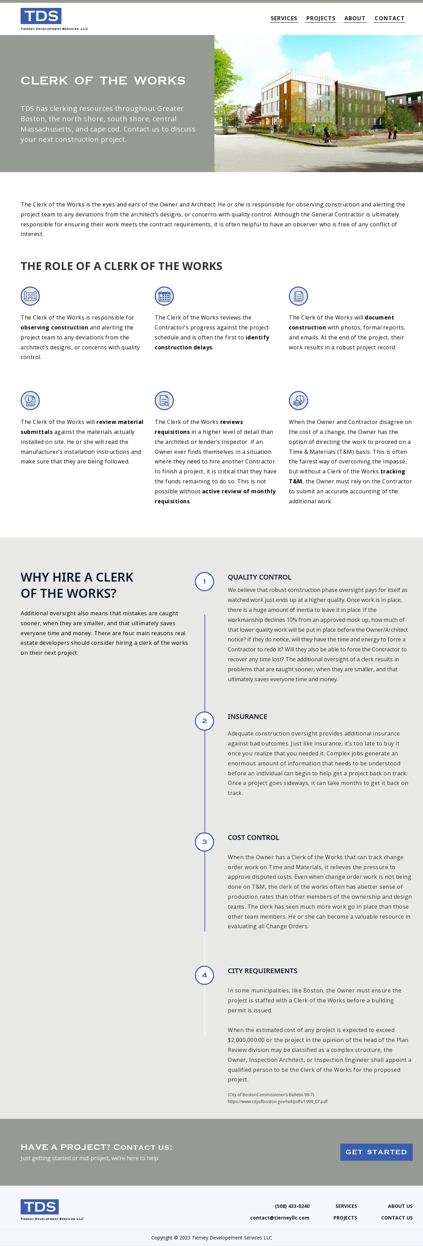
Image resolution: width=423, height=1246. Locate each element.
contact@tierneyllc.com (279, 1218)
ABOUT (355, 18)
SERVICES (346, 1206)
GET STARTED (376, 1152)
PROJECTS (321, 18)
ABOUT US (400, 1206)
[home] (54, 19)
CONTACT (390, 18)
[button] (285, 15)
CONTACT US (397, 1218)
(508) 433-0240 (292, 1206)
